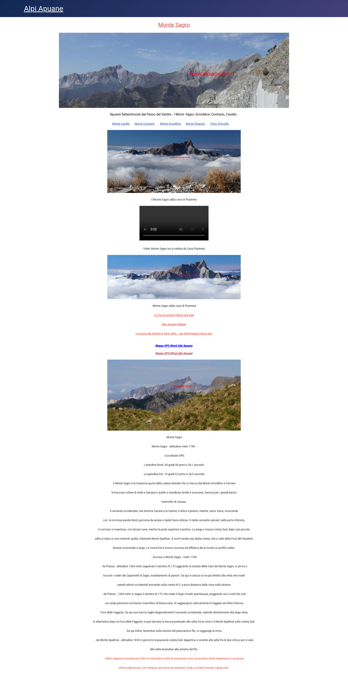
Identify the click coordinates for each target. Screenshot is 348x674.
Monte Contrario (145, 123)
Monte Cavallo (121, 123)
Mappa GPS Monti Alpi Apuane (174, 345)
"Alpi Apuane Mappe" (174, 324)
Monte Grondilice (170, 123)
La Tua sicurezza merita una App (174, 315)
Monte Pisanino (195, 123)
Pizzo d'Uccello (219, 123)
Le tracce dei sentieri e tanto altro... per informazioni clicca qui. (174, 333)
